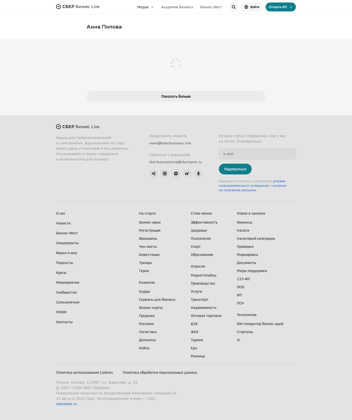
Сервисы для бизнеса (157, 299)
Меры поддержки (252, 270)
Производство (203, 283)
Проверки (245, 246)
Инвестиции (149, 254)
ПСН (240, 303)
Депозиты (147, 340)
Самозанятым (67, 302)
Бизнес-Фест (211, 7)
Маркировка (247, 254)
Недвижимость (203, 307)
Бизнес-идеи (150, 222)
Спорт (196, 246)
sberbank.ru (66, 404)
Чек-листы (148, 246)
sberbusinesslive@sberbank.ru (175, 162)
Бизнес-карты (151, 307)
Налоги (243, 230)
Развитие (147, 282)
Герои (144, 270)
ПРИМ (61, 312)
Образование (202, 254)
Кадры (144, 291)
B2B (194, 323)
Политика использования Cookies (84, 372)
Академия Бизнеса (177, 7)
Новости (63, 223)
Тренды (145, 262)
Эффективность (204, 222)
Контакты (64, 322)
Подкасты (64, 262)
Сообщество (66, 292)
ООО (240, 287)
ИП (239, 295)
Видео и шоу (66, 253)
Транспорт (200, 299)
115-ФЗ (243, 279)
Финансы (244, 222)
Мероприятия (67, 282)
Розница (198, 356)
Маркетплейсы (203, 275)
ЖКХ (194, 332)
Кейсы (144, 348)
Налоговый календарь (256, 238)
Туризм (197, 340)
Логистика (148, 332)
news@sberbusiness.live (170, 143)
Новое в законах (251, 213)
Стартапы (245, 332)
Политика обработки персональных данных (160, 372)
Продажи (146, 315)
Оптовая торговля (206, 315)
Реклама (146, 323)
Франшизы (148, 238)
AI (238, 340)
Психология (201, 238)
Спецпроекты (67, 243)
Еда (194, 348)
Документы (246, 262)
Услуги (196, 291)
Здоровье (199, 230)
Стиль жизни (201, 213)
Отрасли (198, 266)
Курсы (61, 272)
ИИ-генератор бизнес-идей (260, 323)
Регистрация (150, 230)
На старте (147, 213)
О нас (60, 213)
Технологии (246, 314)
